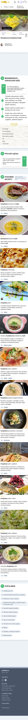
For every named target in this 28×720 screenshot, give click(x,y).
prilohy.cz (5, 670)
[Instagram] (3, 680)
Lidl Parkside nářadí (6, 688)
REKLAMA (4, 684)
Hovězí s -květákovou (13, 336)
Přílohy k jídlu (7, 28)
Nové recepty (5, 695)
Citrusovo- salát (9, 566)
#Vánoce (6, 279)
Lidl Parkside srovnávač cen (8, 686)
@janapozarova (8, 45)
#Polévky (6, 407)
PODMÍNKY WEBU (7, 693)
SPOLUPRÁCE (5, 703)
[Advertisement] (14, 63)
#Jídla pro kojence (8, 345)
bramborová (10, 204)
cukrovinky (7, 270)
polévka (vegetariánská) (12, 398)
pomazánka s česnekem (12, 431)
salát (6, 303)
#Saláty (5, 312)
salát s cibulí (8, 498)
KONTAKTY (5, 677)
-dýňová (9, 239)
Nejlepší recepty (6, 698)
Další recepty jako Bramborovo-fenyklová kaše (20, 178)
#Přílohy (6, 213)
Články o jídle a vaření (7, 690)
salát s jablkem (9, 369)
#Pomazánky (6, 440)
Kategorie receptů (6, 700)
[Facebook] (6, 680)
